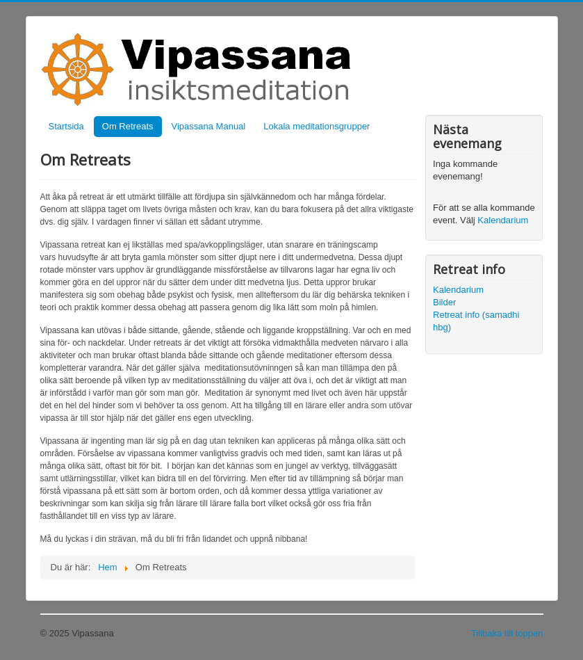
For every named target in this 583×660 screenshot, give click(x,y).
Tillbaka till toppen (507, 633)
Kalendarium (502, 220)
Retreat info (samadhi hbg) (476, 320)
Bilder (444, 302)
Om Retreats (128, 126)
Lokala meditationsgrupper (316, 126)
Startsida (66, 126)
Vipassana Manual (209, 126)
